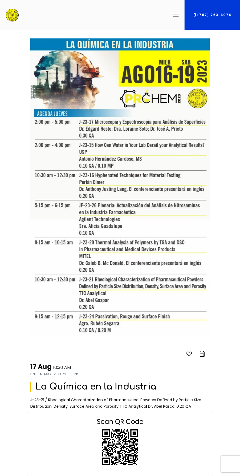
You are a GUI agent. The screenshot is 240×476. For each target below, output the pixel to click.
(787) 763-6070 (212, 15)
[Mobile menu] (175, 15)
